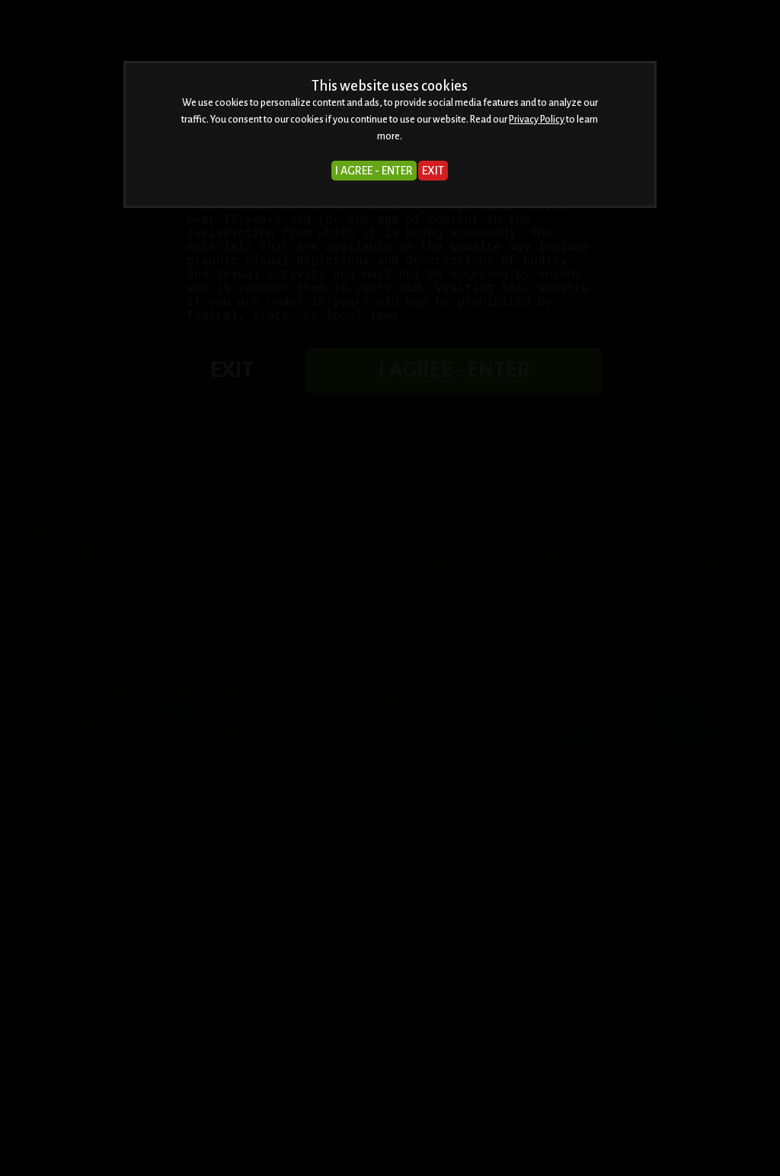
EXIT (433, 171)
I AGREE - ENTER (374, 171)
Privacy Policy (536, 119)
